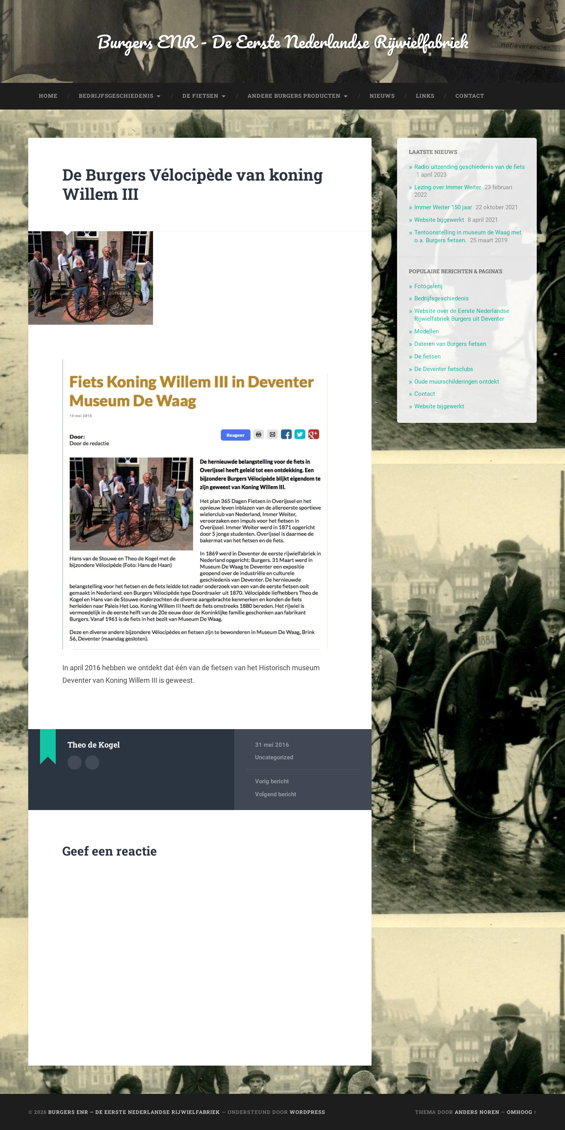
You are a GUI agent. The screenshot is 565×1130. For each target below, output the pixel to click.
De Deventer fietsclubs (443, 369)
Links (425, 95)
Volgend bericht (275, 794)
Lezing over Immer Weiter (447, 187)
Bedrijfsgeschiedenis (116, 95)
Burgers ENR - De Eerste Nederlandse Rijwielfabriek (282, 41)
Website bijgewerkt (439, 219)
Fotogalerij (428, 286)
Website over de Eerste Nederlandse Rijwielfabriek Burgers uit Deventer (461, 314)
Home (48, 95)
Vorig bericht (272, 781)
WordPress (307, 1112)
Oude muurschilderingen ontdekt (456, 381)
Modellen (426, 331)
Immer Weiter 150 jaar (443, 207)
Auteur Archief (74, 762)
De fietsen (200, 95)
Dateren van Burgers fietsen (450, 343)
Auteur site (92, 762)
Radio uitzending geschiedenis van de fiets (469, 166)
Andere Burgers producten (294, 95)
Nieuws (382, 95)
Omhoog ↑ (522, 1112)
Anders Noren (477, 1112)
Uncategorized (274, 757)
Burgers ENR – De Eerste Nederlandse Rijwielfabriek (134, 1112)
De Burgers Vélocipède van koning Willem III (192, 184)
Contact (470, 95)
